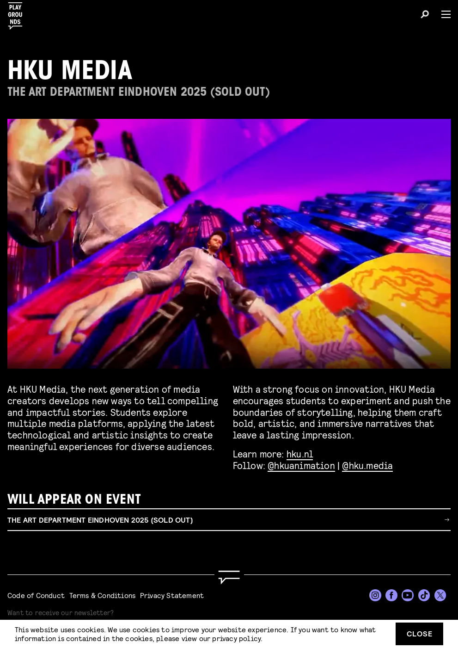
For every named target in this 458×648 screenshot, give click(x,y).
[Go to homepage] (229, 577)
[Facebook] (391, 595)
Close (420, 633)
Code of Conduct (36, 595)
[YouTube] (408, 595)
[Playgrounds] (18, 13)
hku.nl (300, 453)
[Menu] (442, 14)
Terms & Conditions (102, 595)
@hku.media (367, 465)
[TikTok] (424, 595)
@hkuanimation (301, 465)
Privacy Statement (172, 595)
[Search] (424, 16)
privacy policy (236, 638)
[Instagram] (375, 595)
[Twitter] (440, 595)
